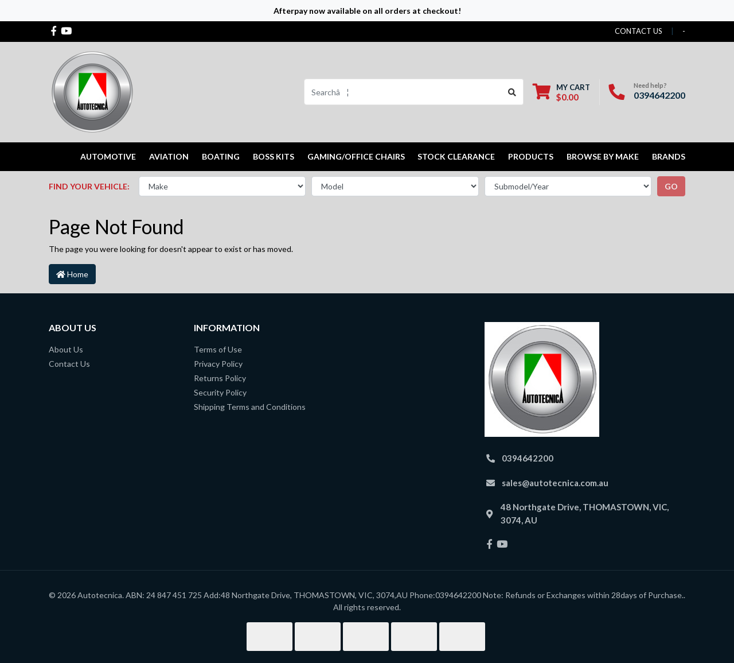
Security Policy (220, 392)
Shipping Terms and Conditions (250, 407)
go (671, 186)
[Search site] (512, 92)
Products (530, 156)
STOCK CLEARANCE (456, 156)
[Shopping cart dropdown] (561, 92)
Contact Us (69, 364)
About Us (66, 349)
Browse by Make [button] (603, 156)
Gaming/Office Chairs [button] (356, 156)
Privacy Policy (218, 364)
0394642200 (659, 95)
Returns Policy (220, 378)
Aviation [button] (169, 156)
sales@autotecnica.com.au (555, 483)
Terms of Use (218, 349)
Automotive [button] (108, 156)
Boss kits (273, 156)
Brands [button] (668, 156)
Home (72, 274)
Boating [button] (221, 156)
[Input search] (403, 92)
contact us (638, 31)
